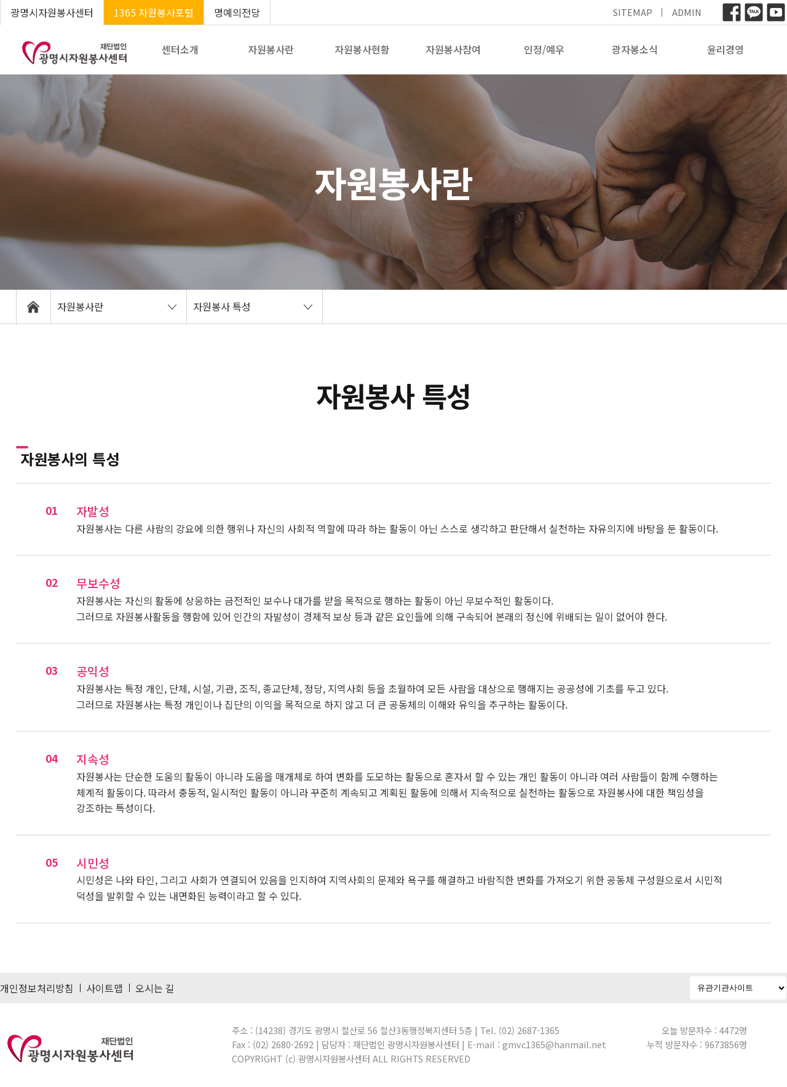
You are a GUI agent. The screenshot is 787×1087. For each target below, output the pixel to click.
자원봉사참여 (453, 49)
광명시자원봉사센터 (51, 12)
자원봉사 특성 (222, 306)
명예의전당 (237, 12)
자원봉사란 (271, 49)
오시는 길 (155, 988)
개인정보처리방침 (37, 988)
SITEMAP (632, 12)
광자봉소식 (635, 49)
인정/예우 (544, 49)
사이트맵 (104, 988)
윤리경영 (725, 49)
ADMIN (687, 12)
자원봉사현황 (362, 49)
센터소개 (180, 49)
